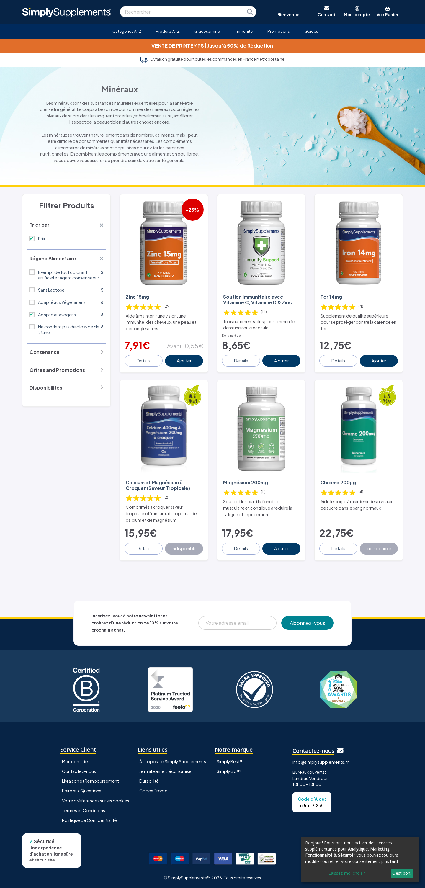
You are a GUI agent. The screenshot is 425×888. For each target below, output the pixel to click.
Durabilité (149, 781)
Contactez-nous (79, 771)
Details (144, 360)
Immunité (244, 31)
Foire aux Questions (81, 790)
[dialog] (360, 859)
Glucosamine (207, 31)
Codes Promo (153, 790)
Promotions (278, 31)
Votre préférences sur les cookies (95, 800)
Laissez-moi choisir (346, 873)
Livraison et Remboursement (90, 781)
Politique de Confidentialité (89, 820)
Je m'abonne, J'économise (165, 771)
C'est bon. (401, 873)
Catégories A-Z (126, 31)
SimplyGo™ (229, 771)
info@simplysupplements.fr (320, 762)
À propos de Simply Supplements (172, 761)
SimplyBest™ (230, 761)
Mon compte (75, 761)
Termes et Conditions (83, 810)
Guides (311, 31)
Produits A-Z (168, 31)
